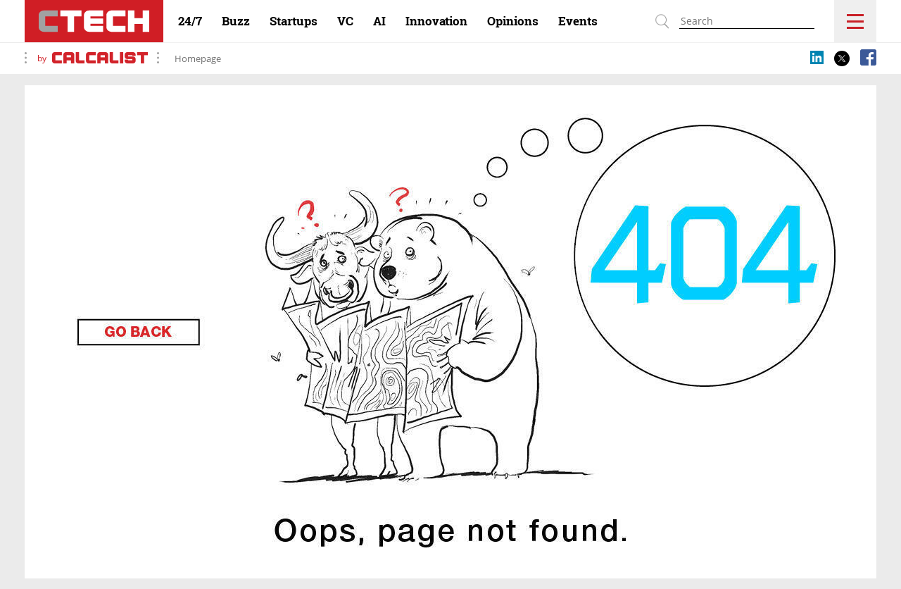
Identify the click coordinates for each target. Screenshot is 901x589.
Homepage (198, 58)
